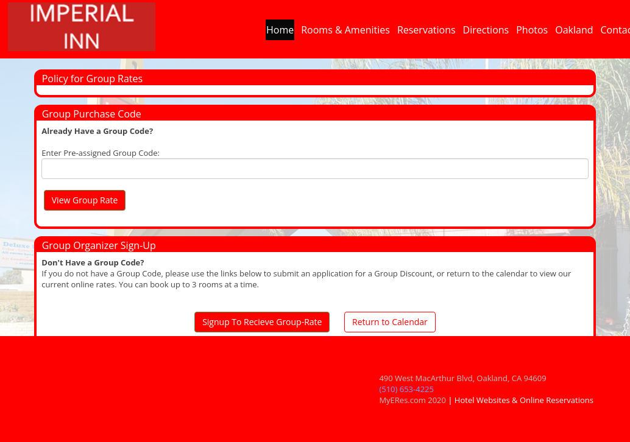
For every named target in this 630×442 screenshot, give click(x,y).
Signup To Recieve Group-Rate (262, 322)
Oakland (574, 33)
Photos (532, 33)
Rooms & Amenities (345, 33)
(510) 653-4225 (406, 389)
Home (280, 33)
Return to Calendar (390, 322)
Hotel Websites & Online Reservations (524, 400)
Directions (486, 33)
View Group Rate (85, 200)
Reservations (426, 33)
